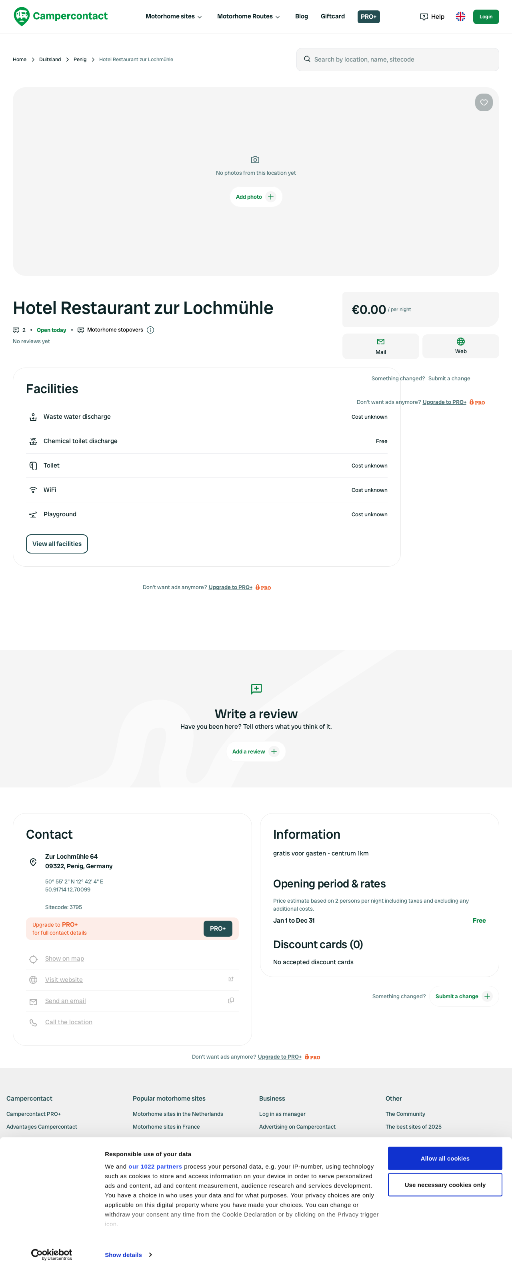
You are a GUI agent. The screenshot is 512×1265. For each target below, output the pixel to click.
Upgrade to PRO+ (230, 587)
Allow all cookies (445, 1152)
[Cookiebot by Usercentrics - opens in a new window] (52, 1249)
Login (486, 16)
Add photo (256, 196)
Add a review (256, 751)
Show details (123, 1249)
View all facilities (57, 544)
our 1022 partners (155, 1160)
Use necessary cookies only (445, 1179)
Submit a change (449, 378)
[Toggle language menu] (460, 16)
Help (432, 16)
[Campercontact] (61, 16)
